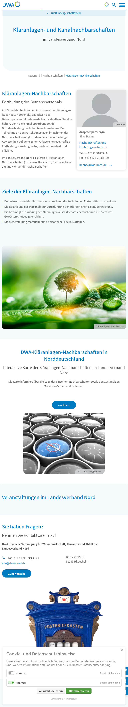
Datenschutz (57, 698)
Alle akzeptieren (78, 691)
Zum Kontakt (16, 574)
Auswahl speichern (51, 691)
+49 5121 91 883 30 (23, 557)
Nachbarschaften (53, 75)
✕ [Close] (121, 650)
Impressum (71, 698)
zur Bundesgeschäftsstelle (66, 13)
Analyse (21, 683)
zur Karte (64, 405)
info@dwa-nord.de (14, 563)
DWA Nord (34, 75)
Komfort (21, 673)
